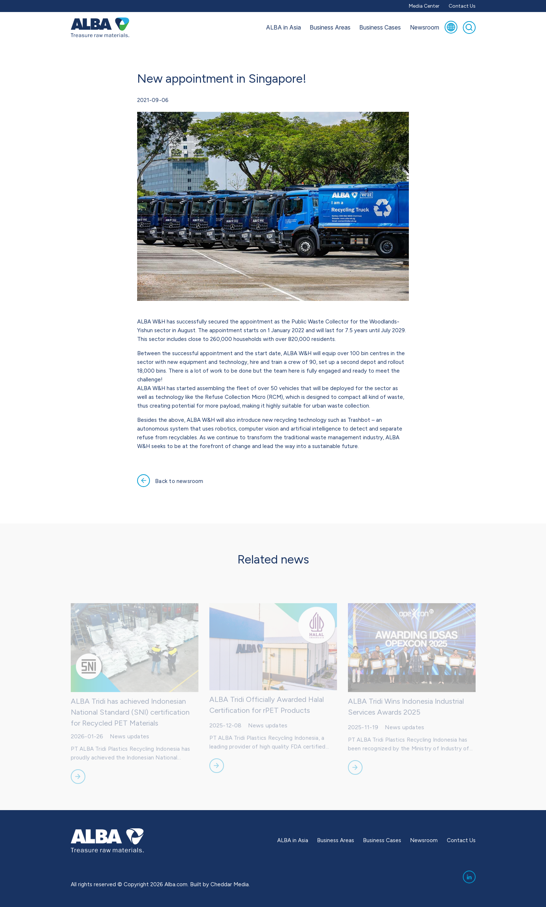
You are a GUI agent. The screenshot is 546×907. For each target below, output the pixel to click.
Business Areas (330, 27)
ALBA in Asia (283, 27)
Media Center (424, 6)
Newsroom (424, 27)
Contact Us (462, 6)
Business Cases (380, 27)
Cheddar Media (229, 884)
